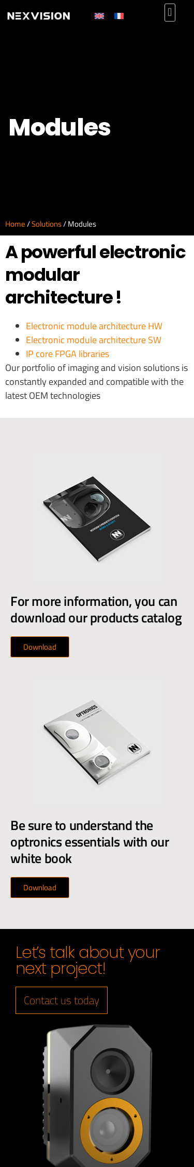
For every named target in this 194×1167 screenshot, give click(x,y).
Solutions (47, 224)
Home (15, 224)
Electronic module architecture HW (94, 326)
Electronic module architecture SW (93, 340)
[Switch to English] (107, 15)
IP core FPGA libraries (67, 354)
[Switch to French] (127, 15)
